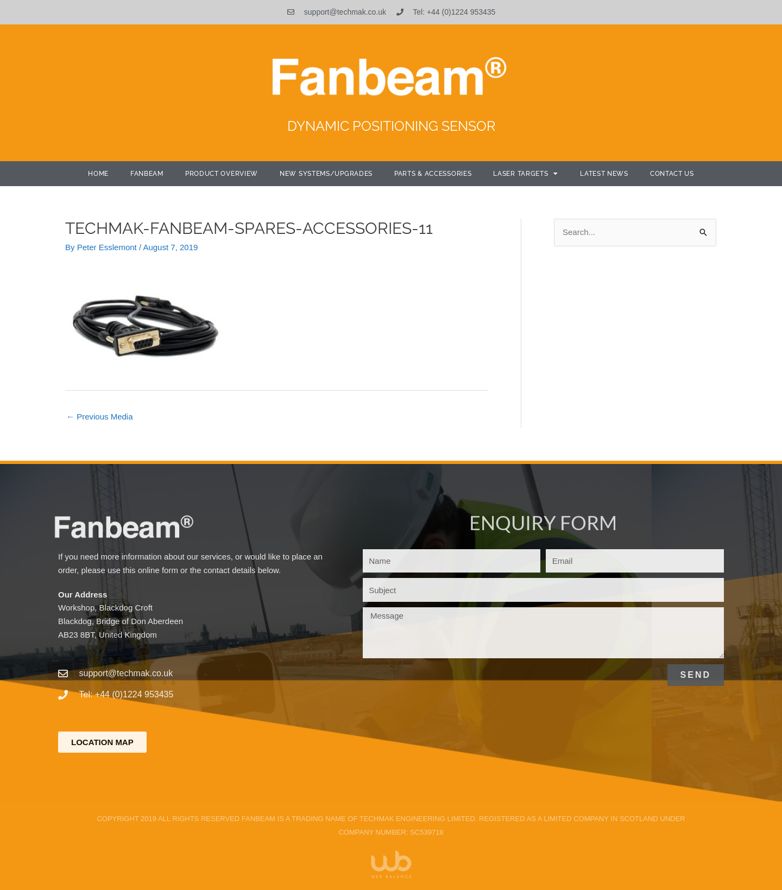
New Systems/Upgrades (326, 173)
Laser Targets (525, 173)
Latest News (604, 173)
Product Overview (221, 173)
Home (98, 173)
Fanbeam (146, 173)
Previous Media (99, 416)
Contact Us (672, 173)
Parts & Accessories (432, 173)
